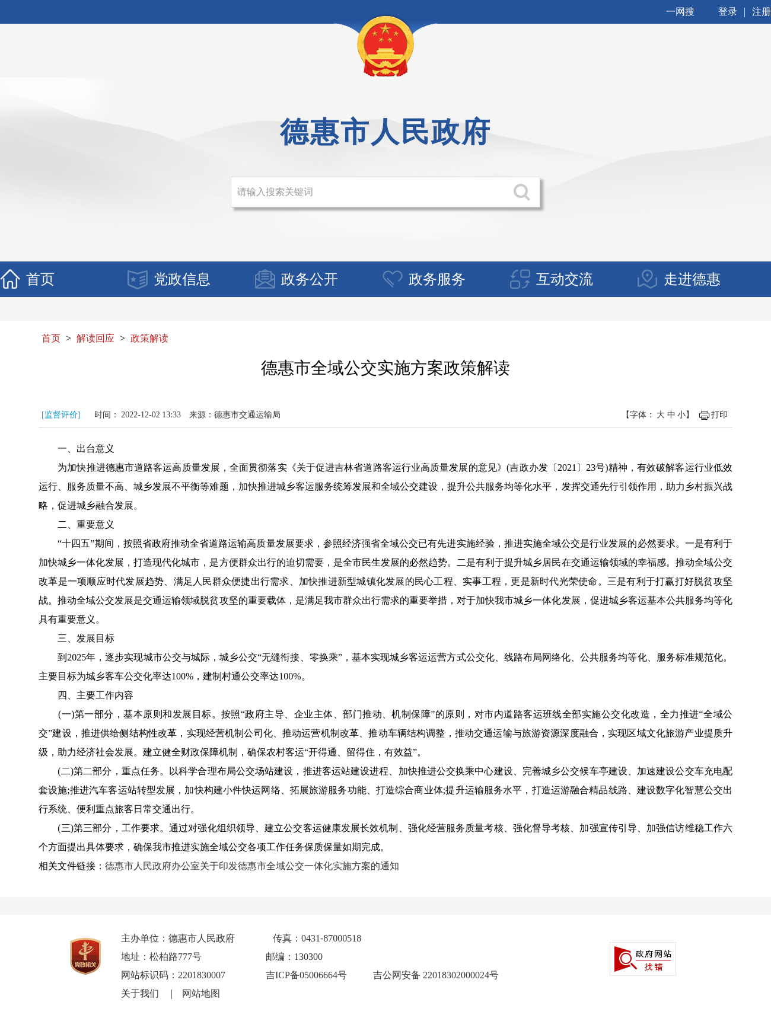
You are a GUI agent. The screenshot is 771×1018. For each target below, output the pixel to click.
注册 (761, 12)
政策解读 (149, 338)
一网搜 (680, 12)
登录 (727, 12)
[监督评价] (61, 414)
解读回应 (95, 338)
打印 (719, 414)
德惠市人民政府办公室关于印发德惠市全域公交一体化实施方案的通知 (252, 866)
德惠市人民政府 (386, 132)
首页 (51, 338)
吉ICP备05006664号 (306, 975)
